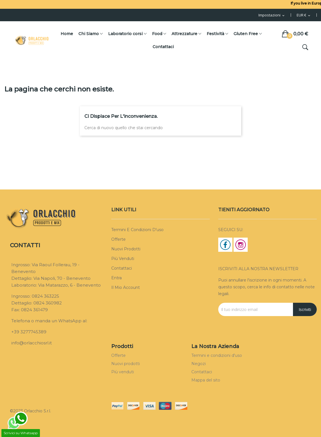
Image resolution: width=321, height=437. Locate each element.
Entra (116, 277)
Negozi (198, 363)
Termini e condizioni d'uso (137, 229)
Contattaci (121, 268)
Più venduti (122, 258)
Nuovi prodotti (125, 248)
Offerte (118, 239)
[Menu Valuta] (304, 15)
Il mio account (125, 287)
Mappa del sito (205, 380)
